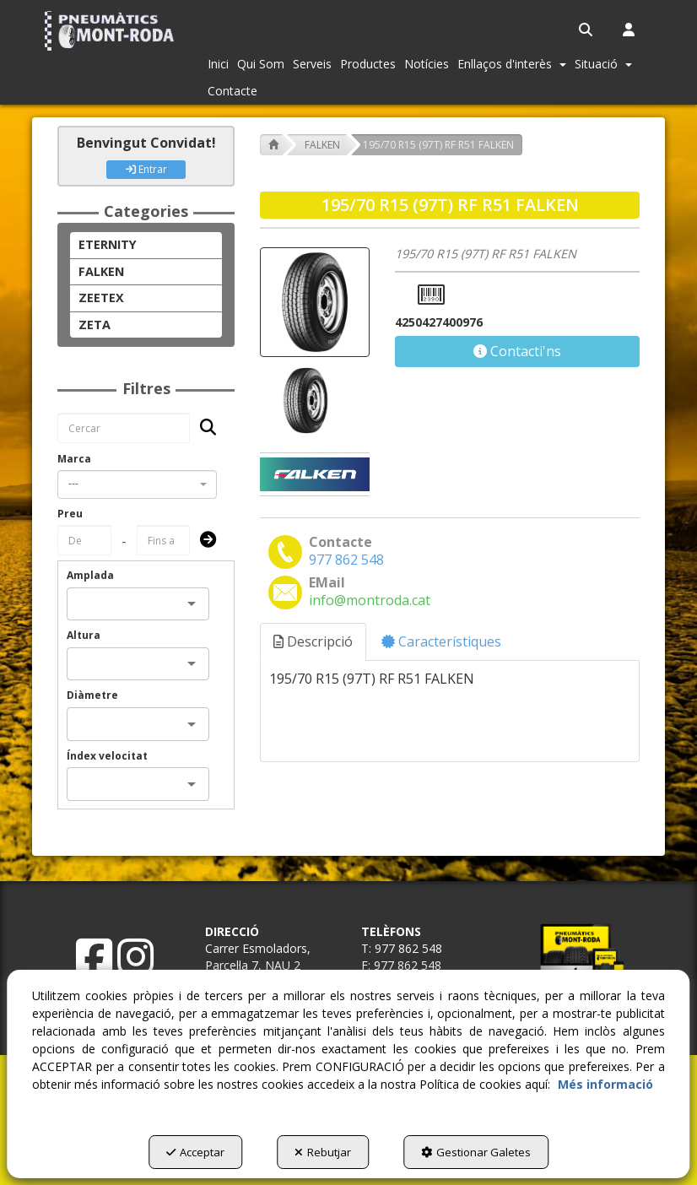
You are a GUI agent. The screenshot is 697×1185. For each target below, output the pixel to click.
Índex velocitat (107, 756)
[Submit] (203, 540)
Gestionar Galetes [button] (479, 1152)
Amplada (90, 575)
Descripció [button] (313, 641)
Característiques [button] (441, 641)
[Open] (191, 603)
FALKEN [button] (101, 271)
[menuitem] (587, 29)
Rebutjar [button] (322, 1152)
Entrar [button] (146, 169)
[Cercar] (203, 428)
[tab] (314, 642)
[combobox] (137, 484)
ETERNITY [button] (107, 244)
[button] (111, 31)
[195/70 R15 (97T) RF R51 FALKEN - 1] (304, 400)
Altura (83, 635)
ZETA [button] (94, 325)
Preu (70, 513)
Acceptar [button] (192, 1152)
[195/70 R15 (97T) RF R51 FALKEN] (314, 302)
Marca (74, 459)
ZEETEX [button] (101, 297)
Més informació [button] (605, 1084)
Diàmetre (92, 695)
